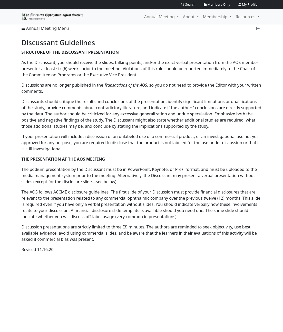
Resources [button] (246, 17)
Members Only (217, 4)
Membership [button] (216, 17)
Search (188, 4)
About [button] (189, 17)
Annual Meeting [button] (160, 17)
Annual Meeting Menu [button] (45, 28)
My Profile (248, 4)
